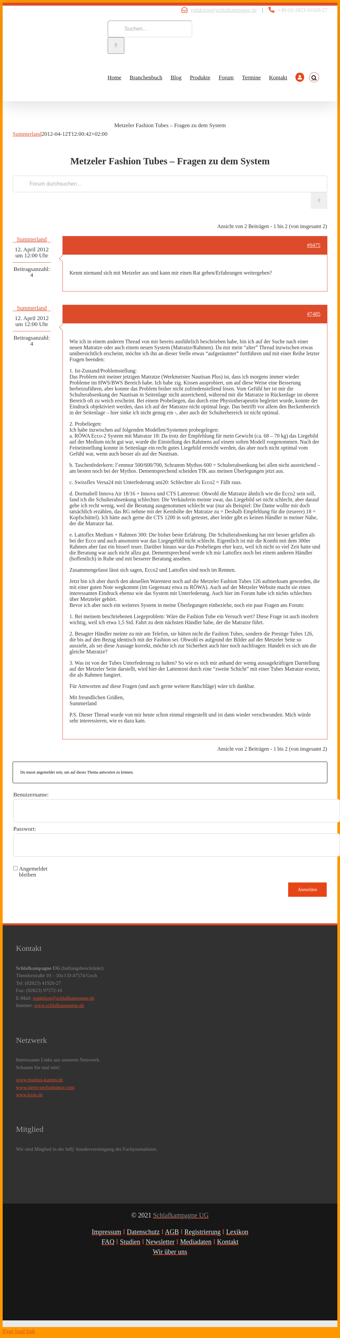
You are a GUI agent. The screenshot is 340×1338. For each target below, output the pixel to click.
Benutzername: (31, 794)
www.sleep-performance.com (45, 1087)
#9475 (313, 245)
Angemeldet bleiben (33, 872)
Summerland (27, 134)
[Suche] (116, 45)
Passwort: (24, 829)
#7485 (313, 314)
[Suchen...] (150, 29)
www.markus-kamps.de (39, 1079)
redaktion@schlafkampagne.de (224, 10)
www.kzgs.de (29, 1094)
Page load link (19, 1331)
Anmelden (307, 889)
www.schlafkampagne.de (59, 1005)
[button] (314, 77)
